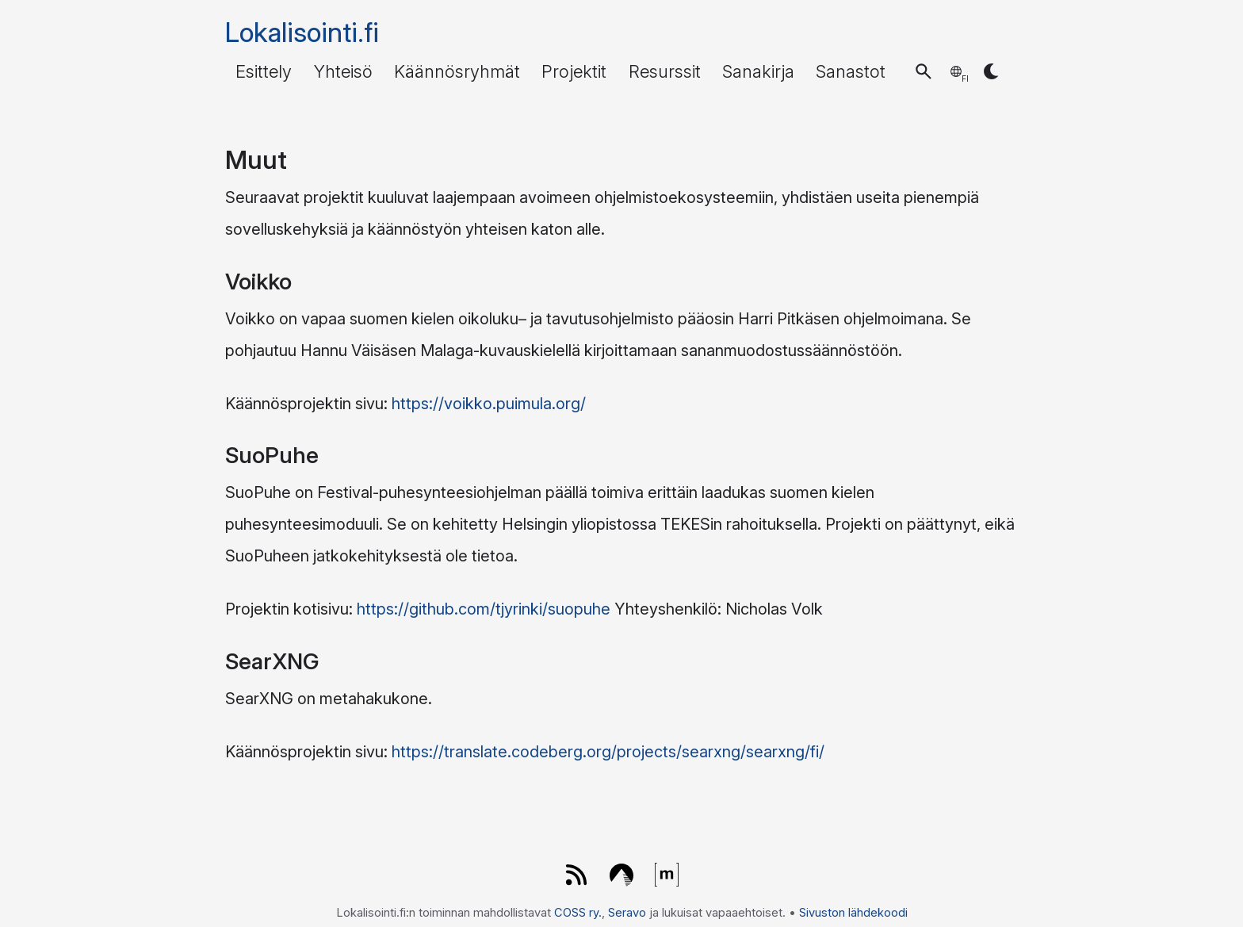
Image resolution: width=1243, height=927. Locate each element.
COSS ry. (578, 913)
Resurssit (665, 71)
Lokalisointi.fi (302, 32)
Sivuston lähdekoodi (853, 913)
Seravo (627, 913)
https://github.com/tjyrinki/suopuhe (483, 609)
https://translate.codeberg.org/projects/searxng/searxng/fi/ (608, 751)
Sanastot (850, 71)
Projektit (573, 71)
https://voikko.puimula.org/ (489, 403)
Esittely (263, 71)
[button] (923, 71)
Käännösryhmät (457, 71)
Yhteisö (343, 71)
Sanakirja (758, 71)
